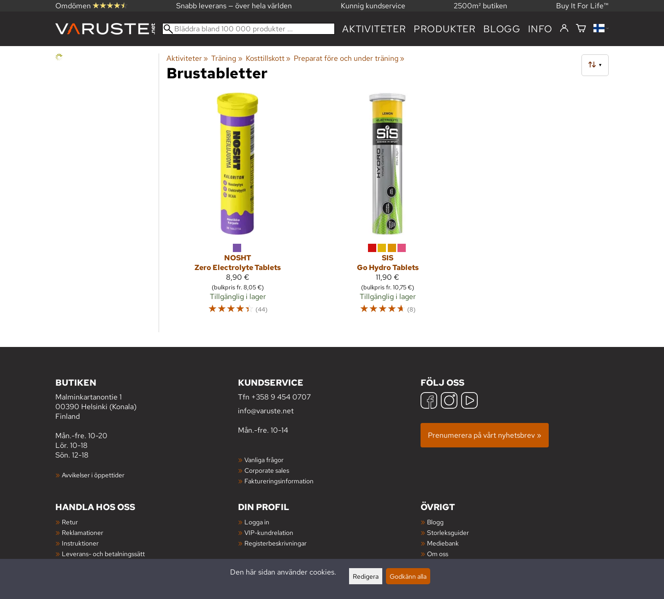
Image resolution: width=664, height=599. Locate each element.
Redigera (366, 576)
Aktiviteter (374, 29)
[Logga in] (564, 28)
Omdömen (91, 6)
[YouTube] (469, 401)
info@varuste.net (266, 411)
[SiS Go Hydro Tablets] (387, 207)
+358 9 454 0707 (281, 397)
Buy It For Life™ (582, 6)
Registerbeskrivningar (275, 543)
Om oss (437, 553)
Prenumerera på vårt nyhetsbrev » (484, 435)
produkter (445, 29)
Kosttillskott (268, 58)
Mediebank (443, 543)
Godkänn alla (408, 576)
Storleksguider (448, 532)
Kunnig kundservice (373, 6)
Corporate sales (266, 470)
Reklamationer (82, 532)
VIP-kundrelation (268, 532)
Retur (70, 521)
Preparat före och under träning (349, 58)
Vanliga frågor (264, 459)
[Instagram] (449, 401)
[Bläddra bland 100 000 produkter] (248, 29)
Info (540, 29)
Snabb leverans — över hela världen (234, 6)
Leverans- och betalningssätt (103, 553)
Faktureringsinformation (279, 480)
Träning (226, 58)
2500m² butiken (480, 6)
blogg (502, 29)
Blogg (435, 521)
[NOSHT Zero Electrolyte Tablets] (237, 207)
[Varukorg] (581, 29)
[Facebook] (429, 401)
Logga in (256, 521)
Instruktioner (80, 543)
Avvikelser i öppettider (93, 474)
